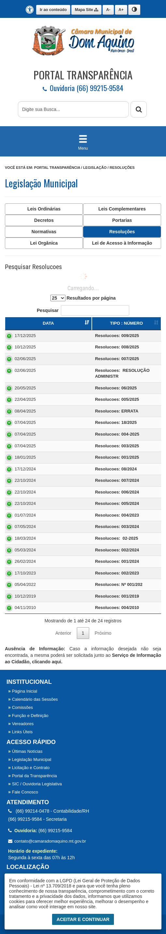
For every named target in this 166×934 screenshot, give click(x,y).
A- (108, 9)
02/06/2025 (25, 358)
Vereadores (21, 724)
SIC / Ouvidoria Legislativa (35, 784)
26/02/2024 (25, 561)
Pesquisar (83, 310)
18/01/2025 (25, 457)
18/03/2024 (25, 538)
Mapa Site (86, 9)
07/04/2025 (25, 422)
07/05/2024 (25, 526)
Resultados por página (83, 298)
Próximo (103, 633)
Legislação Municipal (29, 759)
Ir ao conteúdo (53, 9)
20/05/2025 (25, 388)
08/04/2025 (25, 411)
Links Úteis (20, 732)
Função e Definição (28, 715)
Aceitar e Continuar (83, 919)
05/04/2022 (25, 584)
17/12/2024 (25, 469)
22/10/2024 (25, 480)
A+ (121, 9)
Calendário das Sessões (33, 699)
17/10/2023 (25, 573)
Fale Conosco (23, 792)
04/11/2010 (25, 607)
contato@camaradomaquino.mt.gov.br (47, 841)
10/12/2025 (25, 347)
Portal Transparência (57, 167)
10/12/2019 (25, 596)
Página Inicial (22, 691)
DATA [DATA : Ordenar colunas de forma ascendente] (48, 323)
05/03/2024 (25, 550)
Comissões (20, 707)
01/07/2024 (25, 515)
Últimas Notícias (25, 751)
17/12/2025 (25, 335)
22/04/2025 (25, 399)
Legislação (94, 167)
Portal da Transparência (32, 776)
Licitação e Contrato (28, 768)
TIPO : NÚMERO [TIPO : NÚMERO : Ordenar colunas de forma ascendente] (126, 323)
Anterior (63, 633)
